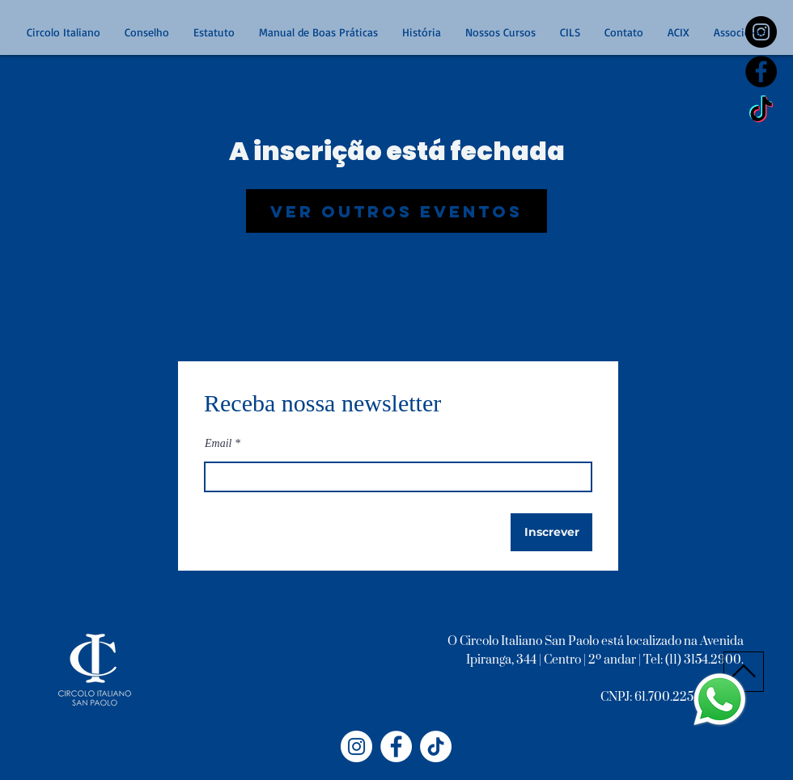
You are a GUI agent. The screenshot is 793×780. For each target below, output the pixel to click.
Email (218, 443)
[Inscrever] (551, 532)
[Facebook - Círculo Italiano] (396, 746)
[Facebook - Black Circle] (761, 71)
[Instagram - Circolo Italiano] (356, 746)
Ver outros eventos (396, 211)
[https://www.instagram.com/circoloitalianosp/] (761, 32)
